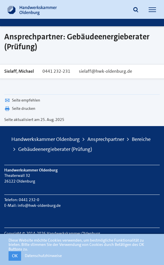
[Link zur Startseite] (32, 9)
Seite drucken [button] (19, 108)
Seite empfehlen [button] (22, 100)
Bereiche (141, 139)
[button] (135, 10)
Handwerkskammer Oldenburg (45, 139)
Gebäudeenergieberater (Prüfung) (55, 149)
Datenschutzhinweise (43, 255)
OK (15, 256)
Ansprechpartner (105, 139)
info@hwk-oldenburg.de (39, 205)
